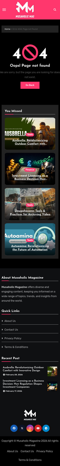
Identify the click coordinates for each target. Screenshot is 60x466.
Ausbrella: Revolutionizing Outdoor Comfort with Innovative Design (30, 144)
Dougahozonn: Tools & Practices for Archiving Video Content (30, 214)
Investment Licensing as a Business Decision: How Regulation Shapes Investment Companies (23, 384)
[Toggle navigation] (4, 10)
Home (7, 29)
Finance (30, 169)
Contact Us (11, 329)
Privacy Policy (12, 338)
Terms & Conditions (16, 347)
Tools (30, 134)
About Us (10, 321)
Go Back (30, 85)
